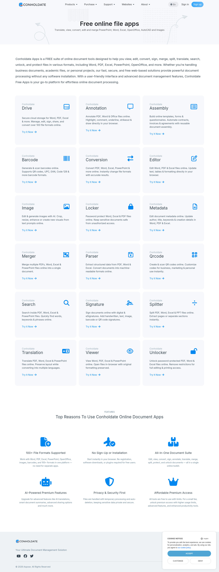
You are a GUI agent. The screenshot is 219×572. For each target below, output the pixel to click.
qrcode (157, 256)
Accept (189, 554)
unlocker (158, 352)
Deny (200, 561)
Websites (128, 4)
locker (92, 208)
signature (95, 304)
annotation (96, 108)
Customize (178, 561)
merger (29, 256)
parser (92, 256)
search (28, 304)
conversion (96, 159)
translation (32, 352)
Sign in (185, 4)
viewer (92, 352)
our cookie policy (184, 548)
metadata (159, 208)
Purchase (90, 4)
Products (71, 4)
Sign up (197, 4)
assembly (159, 108)
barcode (30, 159)
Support (109, 4)
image (28, 208)
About (146, 4)
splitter (156, 304)
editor (155, 159)
